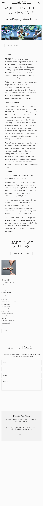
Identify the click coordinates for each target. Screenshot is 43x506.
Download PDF (13, 45)
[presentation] (21, 395)
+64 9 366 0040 (22, 416)
